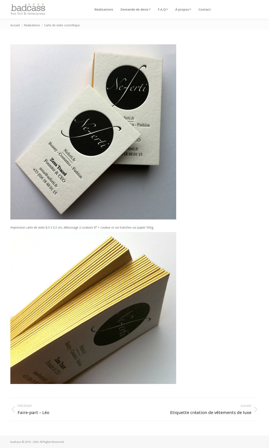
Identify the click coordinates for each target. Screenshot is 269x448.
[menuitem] (104, 9)
